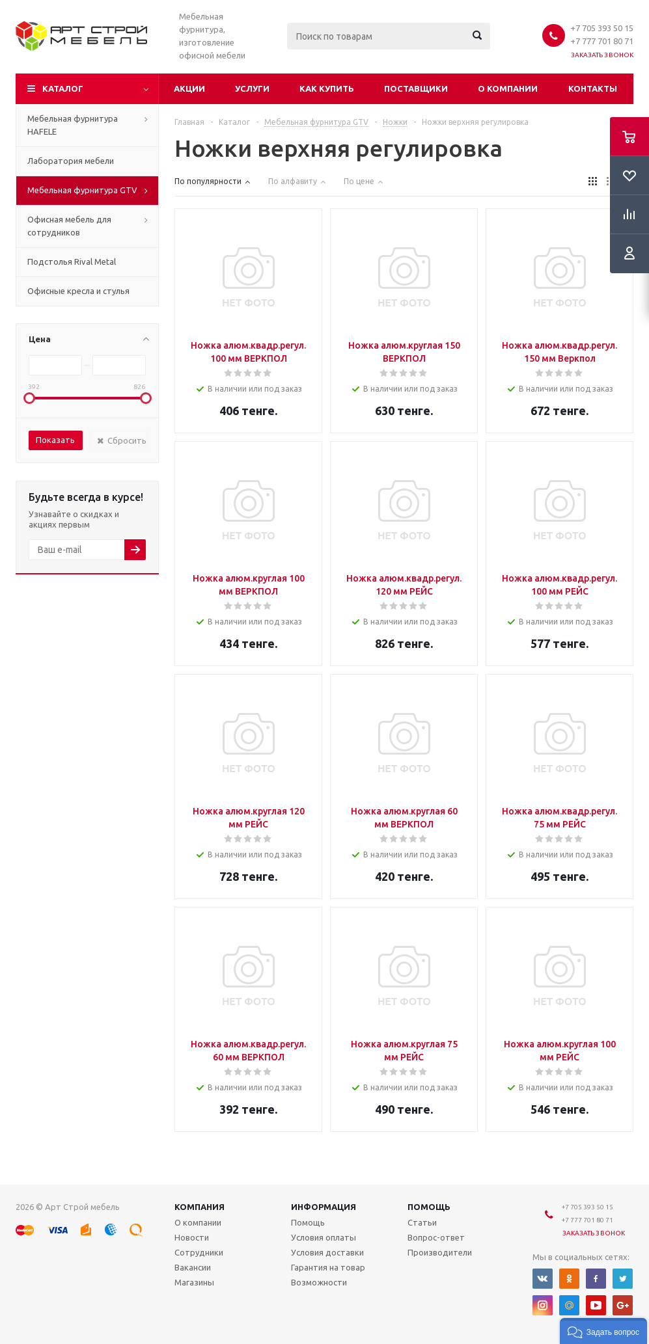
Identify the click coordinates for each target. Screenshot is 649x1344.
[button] (603, 1331)
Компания (199, 1206)
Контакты (592, 88)
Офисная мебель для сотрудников (69, 226)
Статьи (422, 1222)
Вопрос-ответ (436, 1237)
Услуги (252, 88)
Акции (189, 88)
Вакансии (192, 1267)
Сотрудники (198, 1252)
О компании (508, 88)
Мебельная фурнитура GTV (82, 190)
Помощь (428, 1206)
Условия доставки (327, 1252)
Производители (439, 1252)
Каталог (62, 88)
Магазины (194, 1282)
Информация (323, 1206)
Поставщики (416, 88)
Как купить (326, 88)
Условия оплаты (323, 1237)
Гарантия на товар (328, 1267)
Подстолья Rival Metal (71, 261)
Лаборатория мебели (70, 160)
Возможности (319, 1282)
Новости (191, 1237)
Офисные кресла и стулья (78, 290)
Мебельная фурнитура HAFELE (72, 125)
